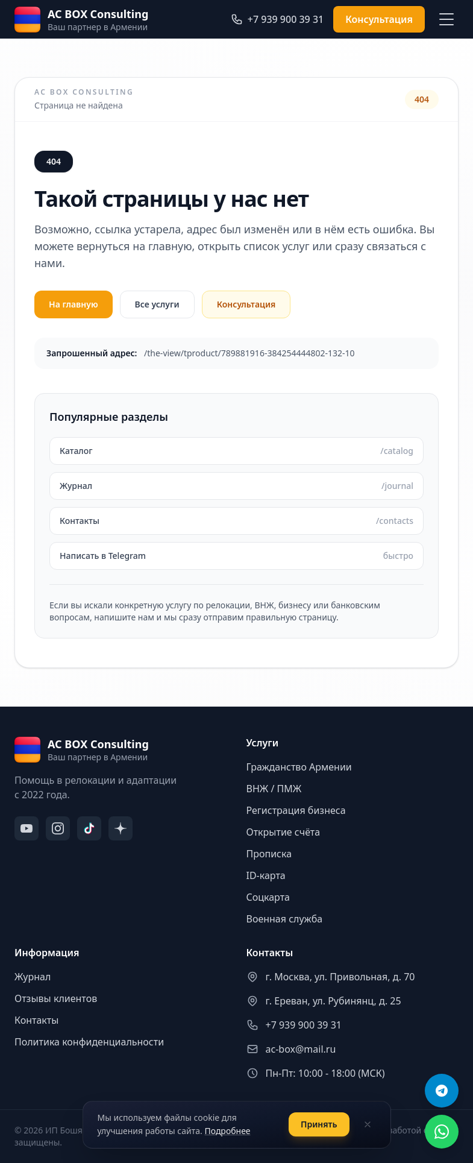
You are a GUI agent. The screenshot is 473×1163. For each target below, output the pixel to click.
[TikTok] (89, 828)
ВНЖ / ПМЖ (274, 788)
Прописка (269, 853)
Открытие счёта (283, 832)
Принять (319, 1124)
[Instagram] (58, 828)
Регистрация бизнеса (296, 810)
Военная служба (284, 918)
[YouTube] (26, 828)
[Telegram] (442, 1091)
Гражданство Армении (299, 767)
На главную (73, 304)
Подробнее (227, 1130)
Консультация (379, 19)
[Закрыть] (367, 1124)
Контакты (36, 1020)
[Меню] (446, 19)
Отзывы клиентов (55, 998)
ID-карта (266, 875)
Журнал (32, 976)
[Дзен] (120, 828)
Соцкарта (268, 897)
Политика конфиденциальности (89, 1041)
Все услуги (157, 304)
